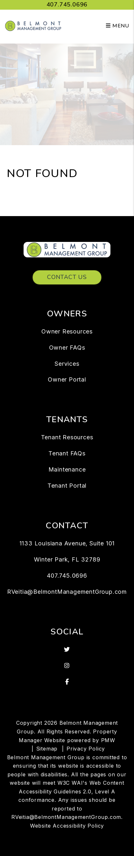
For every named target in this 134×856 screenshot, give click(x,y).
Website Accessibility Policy (67, 825)
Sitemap (47, 748)
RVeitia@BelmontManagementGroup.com (67, 591)
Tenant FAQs (67, 453)
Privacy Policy (86, 748)
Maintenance (67, 469)
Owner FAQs (67, 347)
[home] (33, 25)
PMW (108, 740)
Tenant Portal (67, 485)
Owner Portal (67, 379)
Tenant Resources (67, 437)
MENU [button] (117, 25)
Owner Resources (67, 331)
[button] (67, 649)
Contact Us (67, 277)
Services (67, 363)
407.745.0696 (67, 4)
